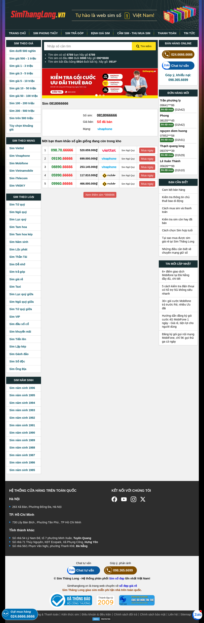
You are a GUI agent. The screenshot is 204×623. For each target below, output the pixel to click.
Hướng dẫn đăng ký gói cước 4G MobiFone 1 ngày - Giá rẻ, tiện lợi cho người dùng (178, 321)
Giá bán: (88, 121)
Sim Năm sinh (18, 241)
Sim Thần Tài (18, 256)
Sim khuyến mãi (20, 331)
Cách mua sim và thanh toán (177, 210)
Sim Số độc (17, 361)
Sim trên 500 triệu (21, 118)
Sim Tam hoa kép (21, 234)
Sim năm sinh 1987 (22, 455)
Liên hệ (173, 614)
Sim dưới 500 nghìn (22, 51)
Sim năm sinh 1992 (22, 417)
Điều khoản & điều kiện (96, 614)
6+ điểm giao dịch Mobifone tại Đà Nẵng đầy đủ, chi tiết (175, 275)
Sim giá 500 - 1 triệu (22, 58)
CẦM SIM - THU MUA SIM (133, 33)
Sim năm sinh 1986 (22, 462)
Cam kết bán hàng (173, 189)
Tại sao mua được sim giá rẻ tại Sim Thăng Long (178, 239)
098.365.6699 (118, 570)
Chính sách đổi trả (125, 614)
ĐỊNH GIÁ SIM (100, 33)
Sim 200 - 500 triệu (21, 110)
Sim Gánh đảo (18, 354)
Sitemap (185, 614)
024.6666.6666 (177, 54)
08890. (62, 167)
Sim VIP (14, 316)
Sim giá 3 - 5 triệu (21, 73)
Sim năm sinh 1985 (22, 470)
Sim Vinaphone (19, 155)
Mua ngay (147, 150)
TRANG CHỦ (17, 33)
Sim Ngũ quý (18, 212)
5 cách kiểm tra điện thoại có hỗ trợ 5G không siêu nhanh (178, 290)
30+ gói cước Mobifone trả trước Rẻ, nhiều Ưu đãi (176, 304)
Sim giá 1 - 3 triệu (21, 65)
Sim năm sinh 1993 (22, 410)
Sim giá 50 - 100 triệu (23, 95)
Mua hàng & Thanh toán (43, 614)
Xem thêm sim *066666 (100, 194)
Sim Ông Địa (17, 369)
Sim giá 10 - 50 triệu (22, 88)
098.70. (62, 150)
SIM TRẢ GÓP (74, 33)
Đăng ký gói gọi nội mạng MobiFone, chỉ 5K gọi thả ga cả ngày (178, 338)
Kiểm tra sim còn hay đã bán (177, 221)
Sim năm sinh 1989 (22, 440)
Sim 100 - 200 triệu (21, 103)
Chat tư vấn (175, 65)
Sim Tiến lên (17, 339)
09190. (62, 159)
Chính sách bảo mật (153, 614)
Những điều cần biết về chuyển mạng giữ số (176, 250)
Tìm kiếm (143, 46)
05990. (62, 175)
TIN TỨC (189, 33)
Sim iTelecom (18, 178)
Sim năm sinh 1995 (22, 395)
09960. (62, 184)
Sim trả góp (17, 271)
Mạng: (87, 128)
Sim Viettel (16, 148)
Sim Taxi (15, 286)
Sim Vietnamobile (21, 170)
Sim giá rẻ (16, 279)
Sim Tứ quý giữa (20, 309)
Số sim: (88, 115)
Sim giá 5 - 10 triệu (21, 81)
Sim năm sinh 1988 (22, 447)
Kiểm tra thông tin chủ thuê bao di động (176, 199)
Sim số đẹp (117, 578)
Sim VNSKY (17, 185)
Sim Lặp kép (17, 346)
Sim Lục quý (17, 219)
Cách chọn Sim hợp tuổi (177, 230)
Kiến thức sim (70, 614)
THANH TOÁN (167, 33)
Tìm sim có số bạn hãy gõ (71, 54)
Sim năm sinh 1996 (22, 387)
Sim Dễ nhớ (17, 264)
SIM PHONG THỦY (45, 33)
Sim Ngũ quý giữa (21, 301)
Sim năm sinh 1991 (22, 425)
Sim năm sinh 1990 (22, 432)
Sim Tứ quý (17, 204)
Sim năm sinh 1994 (22, 402)
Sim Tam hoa (18, 227)
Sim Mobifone (18, 163)
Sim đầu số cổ (19, 324)
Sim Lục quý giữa (21, 294)
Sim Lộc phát (18, 249)
